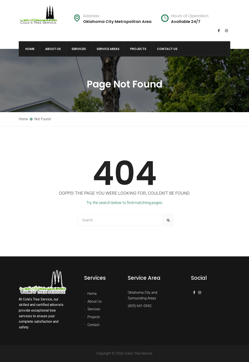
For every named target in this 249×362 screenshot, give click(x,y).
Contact (93, 325)
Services (79, 49)
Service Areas (108, 49)
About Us (53, 49)
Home (29, 49)
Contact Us (167, 49)
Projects (138, 49)
